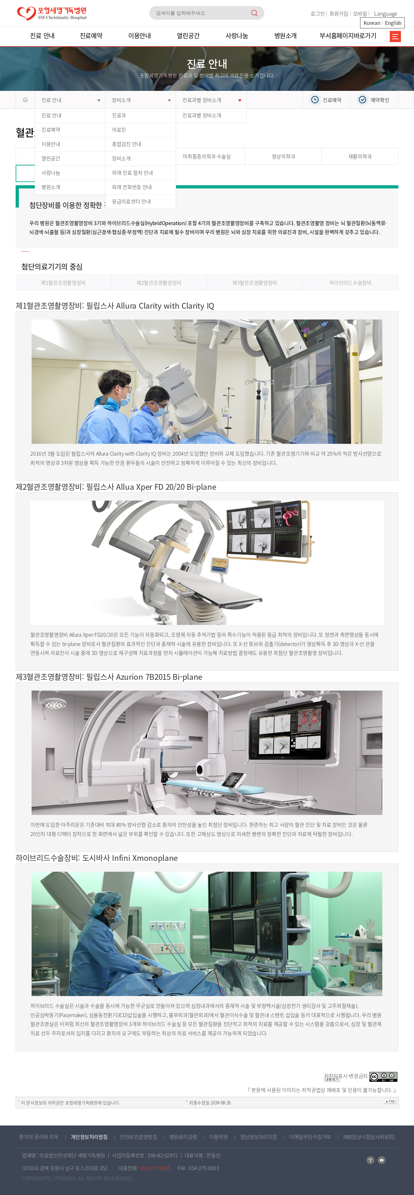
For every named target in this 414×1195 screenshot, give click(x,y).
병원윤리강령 (183, 1136)
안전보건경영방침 (138, 1136)
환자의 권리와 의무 (38, 1136)
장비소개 (141, 100)
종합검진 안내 (126, 144)
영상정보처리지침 (258, 1136)
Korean (372, 23)
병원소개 (50, 187)
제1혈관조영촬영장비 (63, 282)
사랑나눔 (50, 172)
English (393, 23)
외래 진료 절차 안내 (132, 172)
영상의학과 (283, 156)
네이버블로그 (370, 1160)
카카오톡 (382, 1160)
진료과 (119, 115)
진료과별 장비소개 (211, 100)
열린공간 (50, 158)
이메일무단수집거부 (310, 1136)
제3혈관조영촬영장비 (254, 282)
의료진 (119, 129)
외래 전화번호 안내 (132, 187)
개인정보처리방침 (89, 1136)
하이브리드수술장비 (350, 282)
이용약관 (218, 1136)
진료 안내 (70, 100)
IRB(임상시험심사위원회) (369, 1136)
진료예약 (50, 129)
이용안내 (50, 144)
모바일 (360, 13)
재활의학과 (360, 156)
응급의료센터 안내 (131, 201)
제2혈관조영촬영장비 (159, 282)
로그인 (318, 13)
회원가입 (338, 13)
